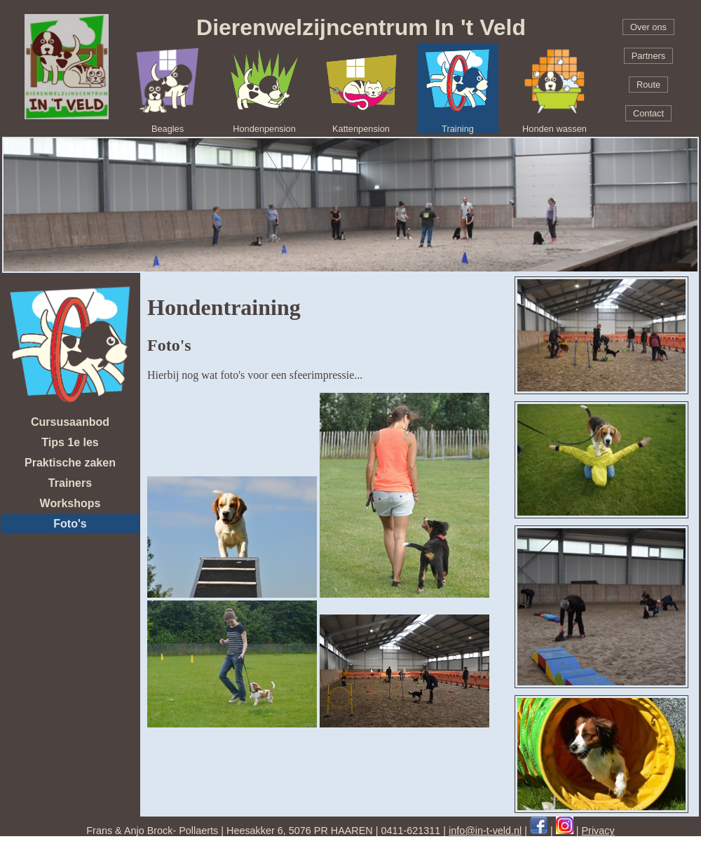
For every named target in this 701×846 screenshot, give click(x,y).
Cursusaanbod (70, 422)
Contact (648, 113)
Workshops (70, 503)
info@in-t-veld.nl (485, 830)
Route (648, 84)
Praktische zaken (70, 463)
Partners (648, 56)
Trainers (70, 483)
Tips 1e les (70, 442)
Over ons (648, 27)
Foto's (69, 524)
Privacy (598, 830)
